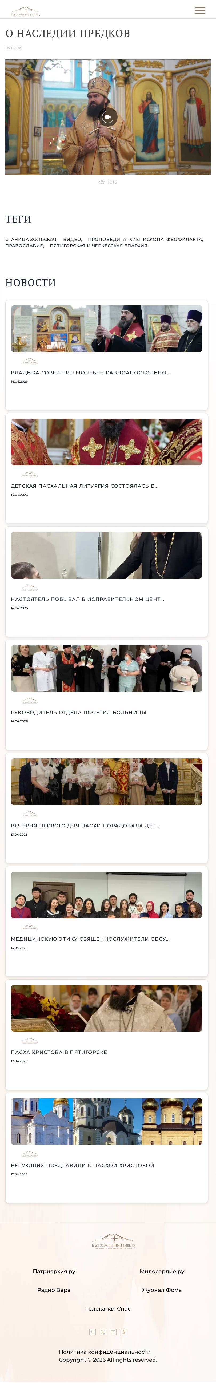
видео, (73, 239)
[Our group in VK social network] (93, 1333)
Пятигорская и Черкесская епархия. (99, 245)
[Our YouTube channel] (114, 1333)
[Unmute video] (108, 117)
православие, (25, 245)
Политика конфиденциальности (105, 1352)
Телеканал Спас (108, 1308)
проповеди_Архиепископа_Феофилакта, (145, 239)
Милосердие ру (162, 1271)
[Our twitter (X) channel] (103, 1333)
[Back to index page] (25, 16)
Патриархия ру (54, 1271)
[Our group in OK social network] (124, 1333)
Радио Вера (54, 1290)
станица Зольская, (32, 239)
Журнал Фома (162, 1290)
